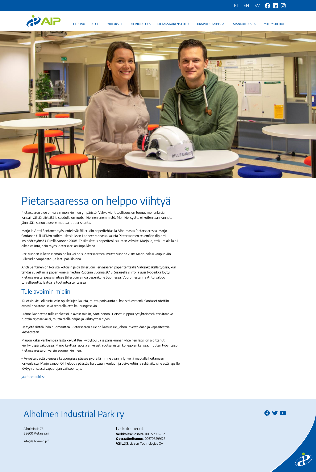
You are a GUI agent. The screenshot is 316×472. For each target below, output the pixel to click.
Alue (96, 24)
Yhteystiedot (275, 24)
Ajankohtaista (245, 24)
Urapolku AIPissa (211, 24)
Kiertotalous (140, 24)
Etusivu (79, 24)
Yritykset (115, 24)
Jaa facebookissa (33, 377)
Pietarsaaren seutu (174, 24)
